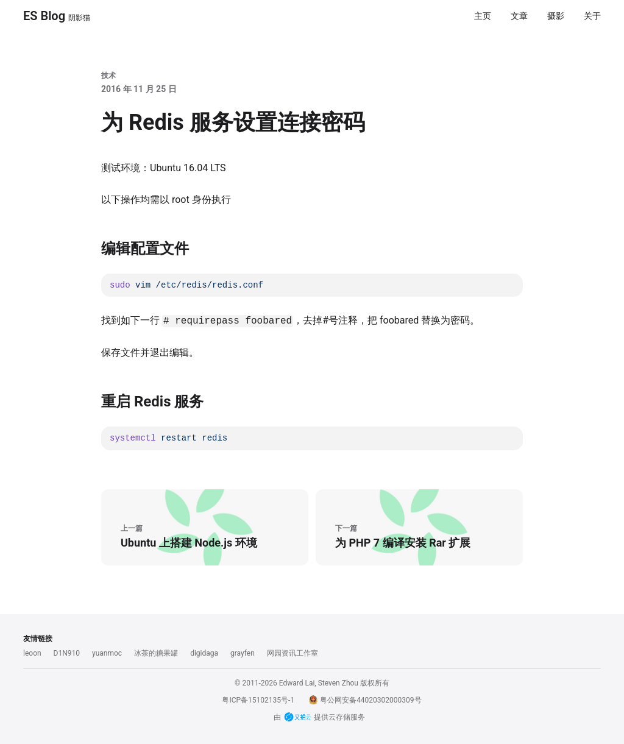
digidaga (204, 653)
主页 (482, 16)
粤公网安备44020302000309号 (365, 699)
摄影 (555, 16)
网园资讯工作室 (292, 653)
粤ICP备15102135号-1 (258, 700)
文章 (519, 16)
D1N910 (67, 653)
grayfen (242, 653)
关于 (592, 16)
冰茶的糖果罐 (156, 653)
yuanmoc (107, 653)
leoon (32, 653)
